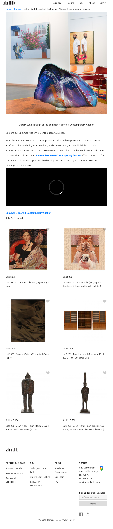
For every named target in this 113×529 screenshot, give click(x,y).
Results (70, 3)
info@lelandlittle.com (89, 482)
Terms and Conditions (11, 480)
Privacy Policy (68, 520)
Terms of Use (53, 520)
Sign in (103, 3)
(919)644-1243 (87, 478)
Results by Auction (14, 473)
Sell (81, 3)
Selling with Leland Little (39, 470)
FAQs (57, 481)
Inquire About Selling (40, 477)
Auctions (57, 3)
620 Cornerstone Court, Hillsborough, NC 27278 (88, 471)
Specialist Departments (61, 470)
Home (8, 9)
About (92, 3)
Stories (17, 9)
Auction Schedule (14, 468)
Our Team (59, 477)
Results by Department (36, 483)
